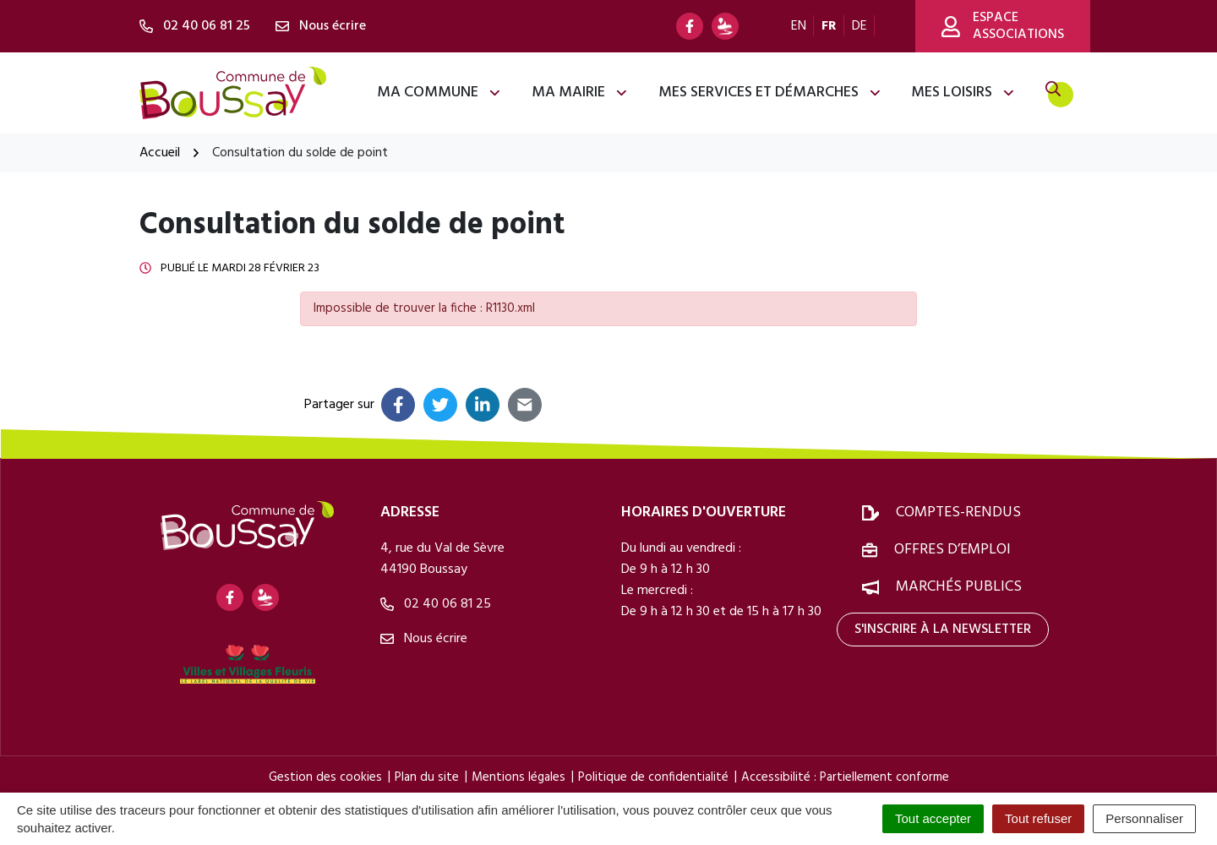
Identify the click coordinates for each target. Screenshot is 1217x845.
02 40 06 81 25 (435, 604)
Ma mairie (580, 92)
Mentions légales (518, 777)
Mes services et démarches (770, 92)
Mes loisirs (963, 92)
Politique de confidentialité (653, 777)
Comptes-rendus (958, 512)
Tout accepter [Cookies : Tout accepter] (933, 818)
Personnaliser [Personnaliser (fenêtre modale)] (1144, 818)
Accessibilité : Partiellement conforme (845, 777)
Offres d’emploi (952, 549)
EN (798, 26)
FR (829, 26)
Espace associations (1002, 26)
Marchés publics (959, 587)
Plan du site (427, 777)
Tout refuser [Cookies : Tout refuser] (1038, 818)
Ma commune (439, 92)
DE (859, 26)
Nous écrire (423, 639)
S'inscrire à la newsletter (942, 630)
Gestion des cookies (325, 777)
